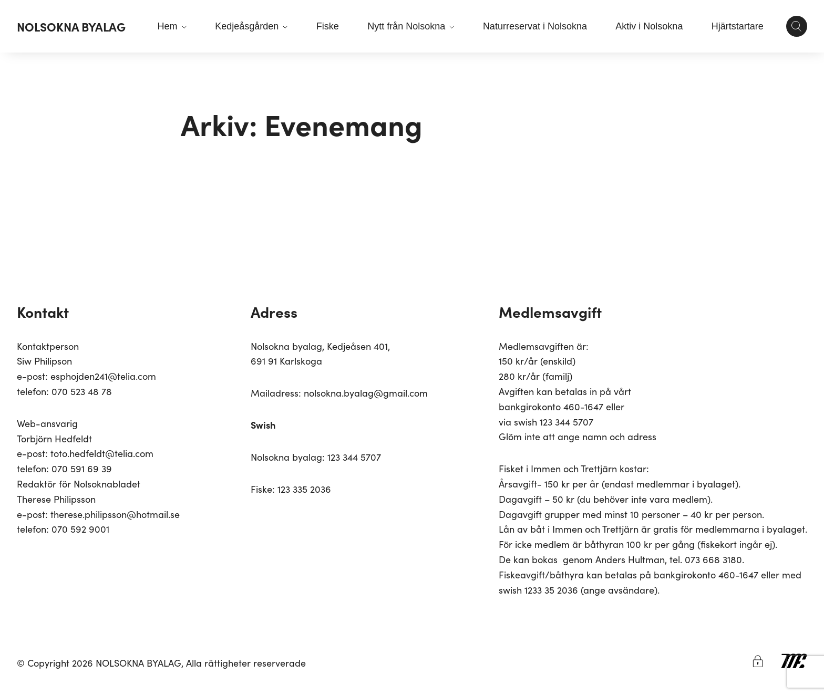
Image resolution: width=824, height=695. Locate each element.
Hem (172, 26)
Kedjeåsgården (251, 26)
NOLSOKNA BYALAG (71, 26)
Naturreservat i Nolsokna (535, 26)
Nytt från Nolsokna (410, 26)
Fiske (327, 26)
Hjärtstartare (738, 26)
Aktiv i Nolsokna (649, 26)
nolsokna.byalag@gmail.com (366, 392)
